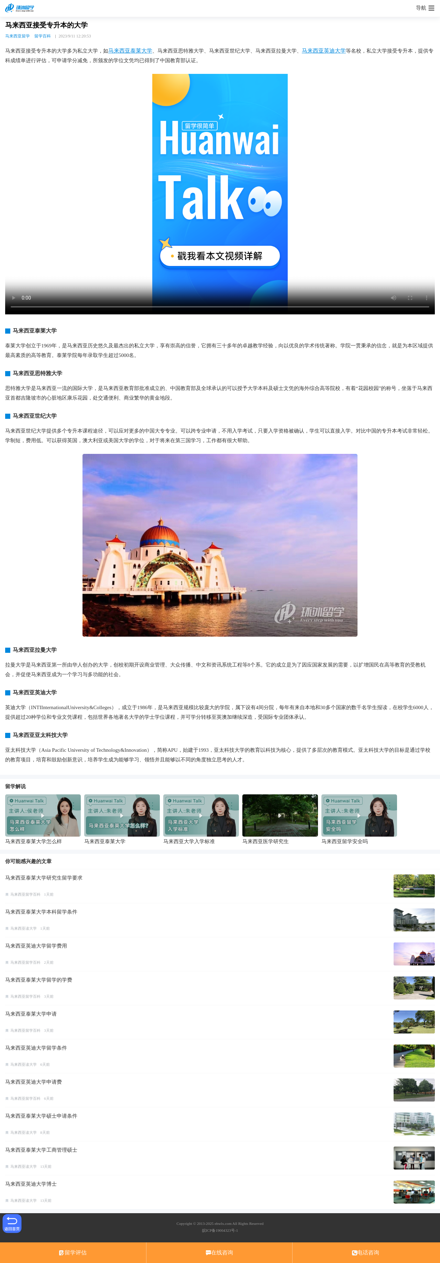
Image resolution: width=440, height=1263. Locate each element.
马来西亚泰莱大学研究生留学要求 (43, 878)
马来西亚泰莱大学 (130, 51)
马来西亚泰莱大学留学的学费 (38, 980)
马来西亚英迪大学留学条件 (36, 1048)
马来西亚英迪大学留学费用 (36, 946)
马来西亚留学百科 (25, 894)
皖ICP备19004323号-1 (220, 1230)
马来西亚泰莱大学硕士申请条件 (41, 1116)
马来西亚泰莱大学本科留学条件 (41, 912)
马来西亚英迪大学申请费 (33, 1082)
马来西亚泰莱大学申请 (31, 1014)
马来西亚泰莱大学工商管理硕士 (41, 1150)
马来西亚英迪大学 (324, 51)
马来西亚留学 (17, 36)
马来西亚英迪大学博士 (31, 1184)
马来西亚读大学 (23, 928)
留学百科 (42, 36)
